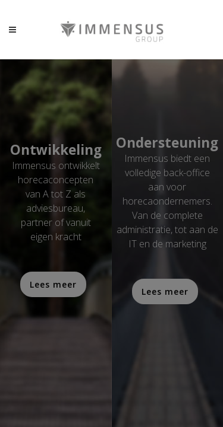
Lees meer (53, 284)
